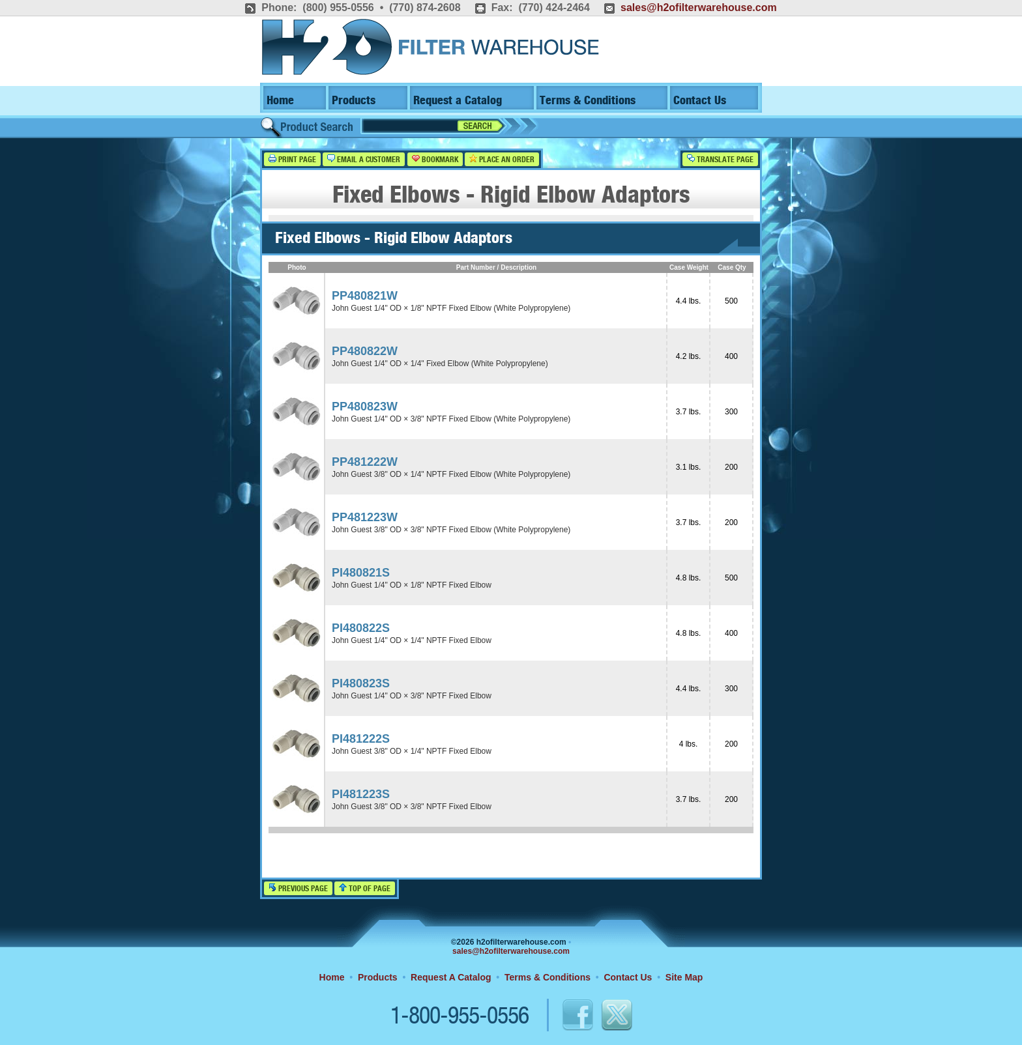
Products (353, 100)
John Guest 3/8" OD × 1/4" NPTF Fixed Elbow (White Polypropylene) (451, 474)
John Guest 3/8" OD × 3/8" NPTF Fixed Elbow (411, 806)
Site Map (684, 977)
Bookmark (435, 159)
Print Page (292, 159)
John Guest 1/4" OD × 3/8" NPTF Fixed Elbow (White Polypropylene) (451, 418)
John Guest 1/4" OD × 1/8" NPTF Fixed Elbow (411, 585)
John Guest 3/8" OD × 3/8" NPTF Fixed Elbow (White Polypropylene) (451, 529)
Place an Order (501, 159)
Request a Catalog (457, 100)
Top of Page (364, 888)
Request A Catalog (451, 977)
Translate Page (720, 159)
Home (280, 100)
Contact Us (699, 100)
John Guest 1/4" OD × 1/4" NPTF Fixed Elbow (411, 640)
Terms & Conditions (587, 100)
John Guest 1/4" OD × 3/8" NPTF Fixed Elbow (411, 695)
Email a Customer (363, 159)
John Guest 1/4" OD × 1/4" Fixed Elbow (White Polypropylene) (440, 363)
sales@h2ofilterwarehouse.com (698, 7)
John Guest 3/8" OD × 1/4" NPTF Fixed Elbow (411, 751)
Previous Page (298, 888)
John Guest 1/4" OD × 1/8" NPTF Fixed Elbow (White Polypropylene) (451, 308)
